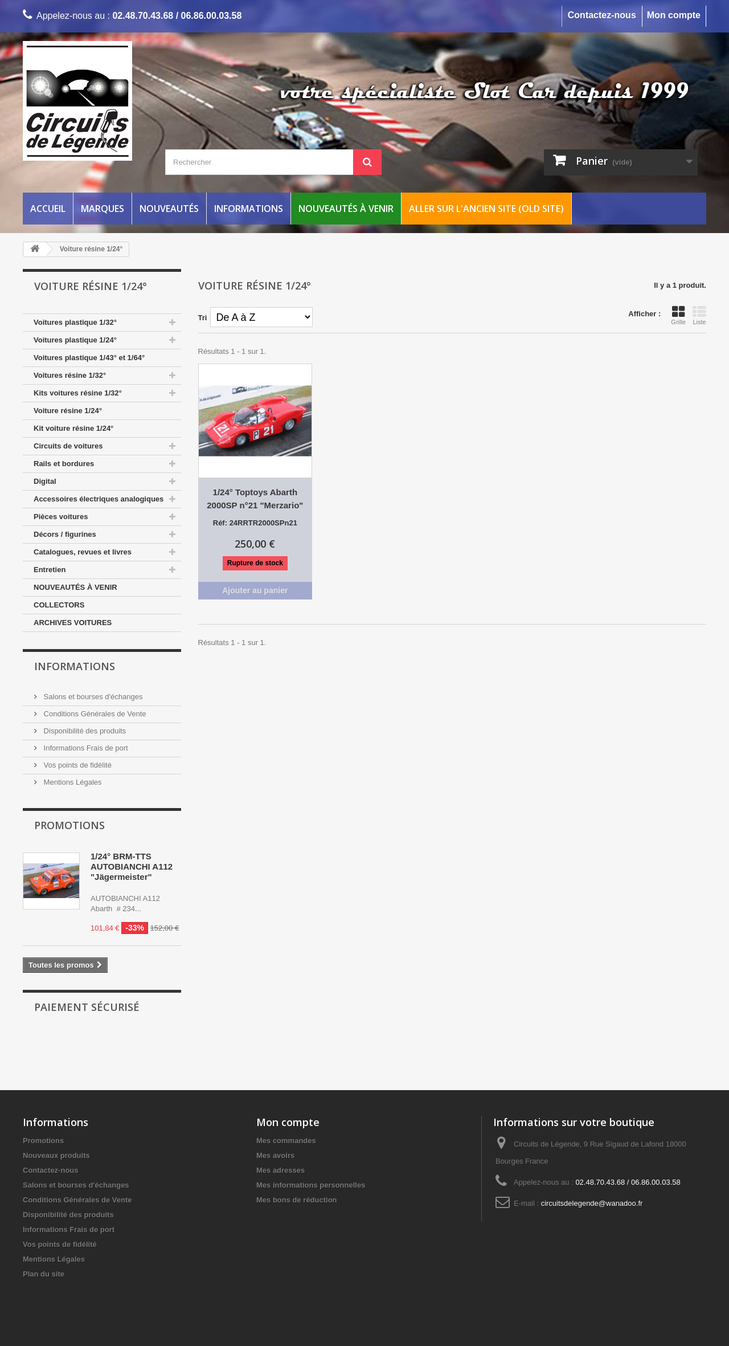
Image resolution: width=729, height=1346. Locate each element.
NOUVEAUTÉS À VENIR (75, 587)
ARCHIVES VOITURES (73, 622)
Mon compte (674, 15)
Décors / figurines (65, 534)
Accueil (47, 208)
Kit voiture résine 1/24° (73, 428)
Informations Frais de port (85, 748)
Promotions (69, 825)
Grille (678, 315)
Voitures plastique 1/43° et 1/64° (89, 357)
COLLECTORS (59, 605)
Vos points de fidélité (77, 765)
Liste (699, 315)
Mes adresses (280, 1170)
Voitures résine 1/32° (70, 375)
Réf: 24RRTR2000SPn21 (255, 523)
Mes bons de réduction (296, 1200)
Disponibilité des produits (84, 731)
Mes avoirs (275, 1155)
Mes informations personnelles (310, 1185)
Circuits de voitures (68, 446)
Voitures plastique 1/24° (75, 340)
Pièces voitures (61, 516)
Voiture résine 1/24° (68, 410)
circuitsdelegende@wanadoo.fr (592, 1203)
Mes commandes (286, 1140)
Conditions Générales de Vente (94, 713)
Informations (248, 208)
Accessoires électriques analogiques (98, 499)
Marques (102, 208)
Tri (202, 317)
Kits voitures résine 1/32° (78, 393)
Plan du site (43, 1274)
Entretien (49, 569)
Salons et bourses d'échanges (92, 696)
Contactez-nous (602, 15)
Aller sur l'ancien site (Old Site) (486, 208)
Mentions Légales (72, 782)
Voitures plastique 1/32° (75, 322)
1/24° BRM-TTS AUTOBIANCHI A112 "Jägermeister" (132, 866)
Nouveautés (169, 208)
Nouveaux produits (56, 1155)
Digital (45, 481)
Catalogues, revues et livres (83, 552)
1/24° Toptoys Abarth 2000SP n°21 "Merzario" (255, 498)
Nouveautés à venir (346, 208)
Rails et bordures (64, 463)
